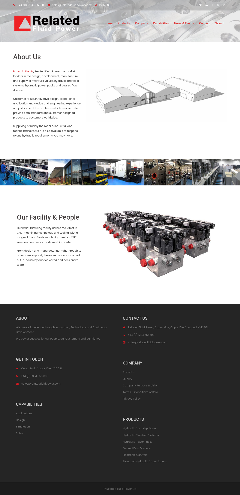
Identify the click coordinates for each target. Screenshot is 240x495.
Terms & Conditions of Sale (140, 392)
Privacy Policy (132, 398)
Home (108, 24)
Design (20, 420)
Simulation (23, 426)
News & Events (184, 24)
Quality (127, 379)
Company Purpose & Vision (140, 385)
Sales (19, 433)
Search (219, 24)
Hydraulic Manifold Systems (141, 435)
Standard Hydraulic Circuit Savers (145, 461)
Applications (24, 413)
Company (141, 24)
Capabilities (161, 24)
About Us (128, 372)
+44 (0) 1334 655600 (30, 5)
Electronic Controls (135, 455)
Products (124, 24)
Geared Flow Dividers (136, 448)
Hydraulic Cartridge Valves (140, 428)
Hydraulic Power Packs (137, 442)
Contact (204, 24)
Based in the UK (23, 71)
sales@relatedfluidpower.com (71, 5)
